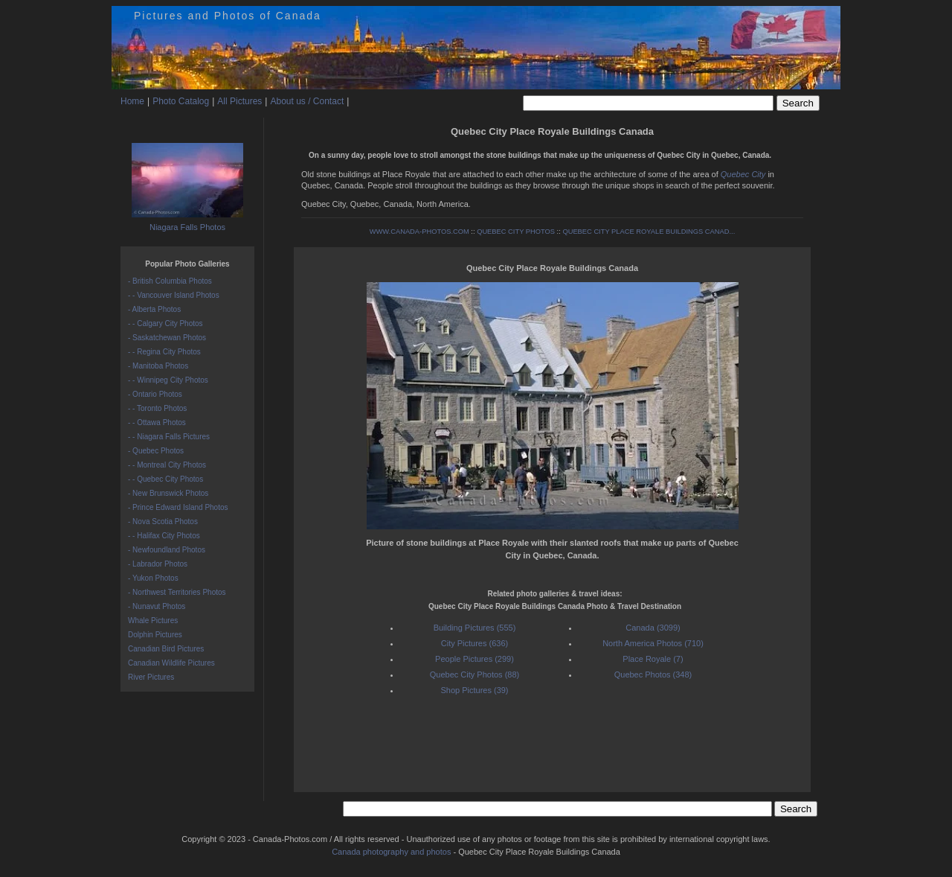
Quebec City (743, 174)
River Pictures (151, 677)
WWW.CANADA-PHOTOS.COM (419, 231)
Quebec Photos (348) (653, 674)
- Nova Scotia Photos (163, 521)
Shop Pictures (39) (474, 690)
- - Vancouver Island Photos (173, 295)
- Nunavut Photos (156, 606)
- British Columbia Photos (170, 281)
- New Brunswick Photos (168, 493)
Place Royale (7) (653, 658)
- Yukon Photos (153, 578)
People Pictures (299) (474, 658)
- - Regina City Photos (164, 352)
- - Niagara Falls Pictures (169, 437)
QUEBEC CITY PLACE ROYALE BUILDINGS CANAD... (648, 231)
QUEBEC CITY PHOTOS (516, 231)
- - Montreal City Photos (167, 465)
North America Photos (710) (653, 643)
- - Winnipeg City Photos (168, 380)
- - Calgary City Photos (165, 323)
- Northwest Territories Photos (177, 592)
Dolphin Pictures (155, 635)
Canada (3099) (652, 627)
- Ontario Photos (155, 394)
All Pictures (239, 101)
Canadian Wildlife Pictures (171, 663)
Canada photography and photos (391, 851)
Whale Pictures (153, 620)
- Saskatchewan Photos (167, 338)
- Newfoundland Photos (166, 550)
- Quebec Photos (156, 451)
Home (132, 101)
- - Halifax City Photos (164, 536)
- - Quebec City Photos (165, 479)
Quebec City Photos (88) (474, 674)
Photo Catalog (180, 101)
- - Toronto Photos (157, 408)
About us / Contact (307, 101)
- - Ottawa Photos (157, 422)
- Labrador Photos (157, 564)
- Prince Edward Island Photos (178, 507)
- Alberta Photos (154, 309)
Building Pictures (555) (475, 627)
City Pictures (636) (474, 643)
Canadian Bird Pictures (166, 649)
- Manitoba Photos (158, 366)
